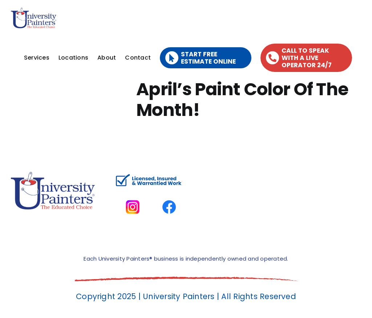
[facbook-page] (169, 193)
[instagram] (133, 193)
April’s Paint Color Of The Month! (242, 99)
